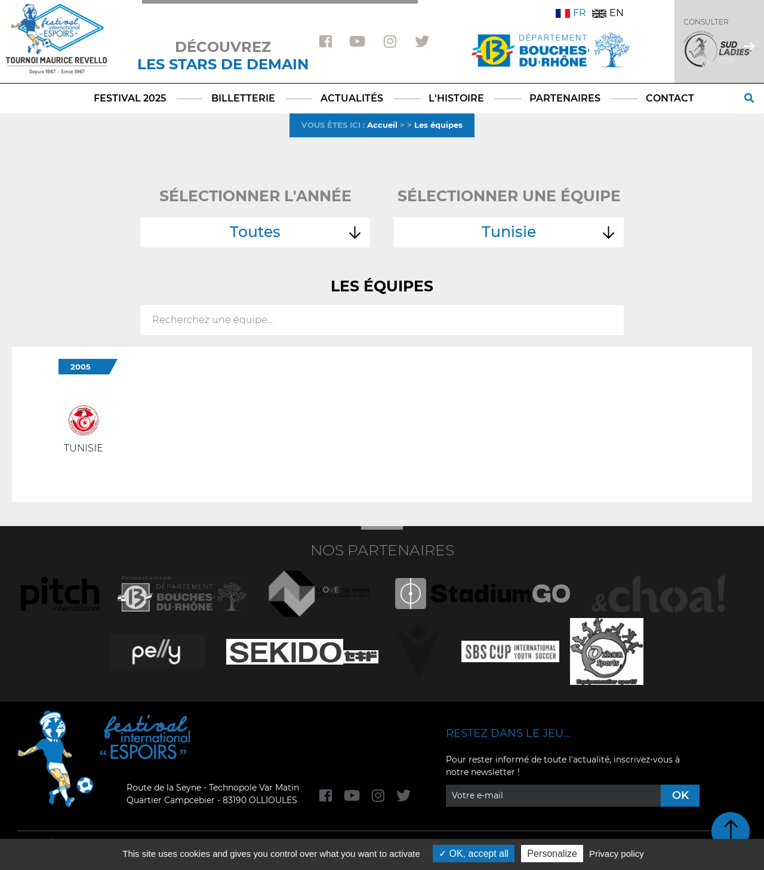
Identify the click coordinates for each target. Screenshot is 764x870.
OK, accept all (474, 854)
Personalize (552, 854)
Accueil (382, 125)
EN (608, 13)
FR (571, 13)
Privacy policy (616, 854)
